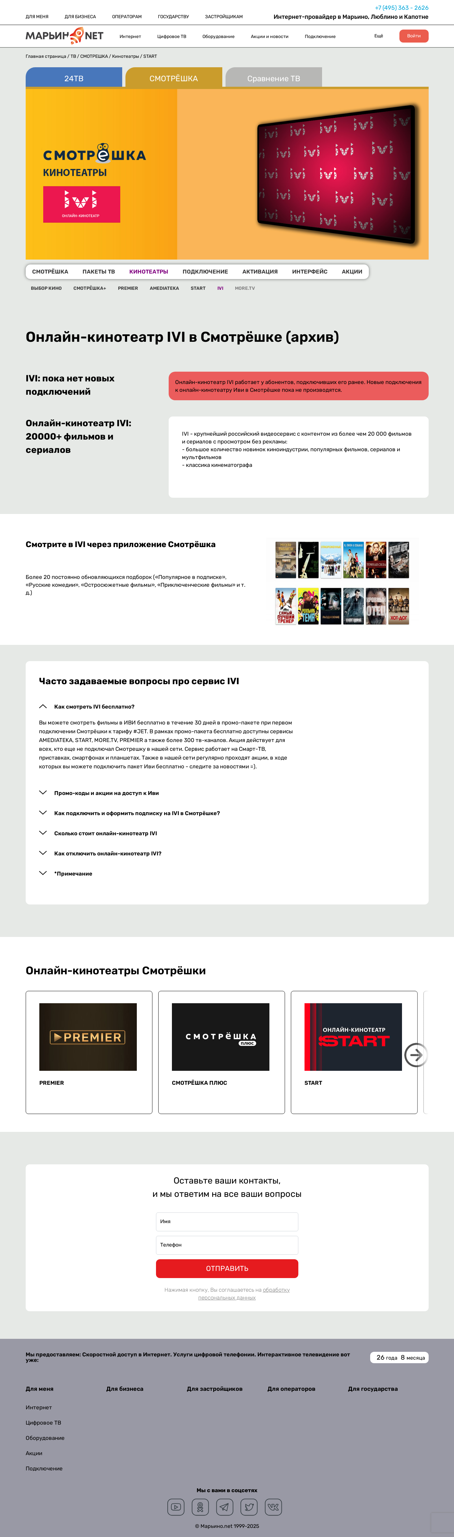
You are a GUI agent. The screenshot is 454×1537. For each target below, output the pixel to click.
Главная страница (46, 56)
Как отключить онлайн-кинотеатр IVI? (108, 853)
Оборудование (218, 36)
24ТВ (74, 78)
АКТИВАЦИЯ (260, 271)
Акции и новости (270, 36)
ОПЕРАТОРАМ (127, 16)
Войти (414, 36)
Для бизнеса (124, 1388)
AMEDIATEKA (164, 288)
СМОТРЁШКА (94, 56)
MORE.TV (245, 288)
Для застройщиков (215, 1388)
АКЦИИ (352, 271)
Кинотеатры (126, 56)
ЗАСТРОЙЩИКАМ (224, 16)
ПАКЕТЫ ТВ (99, 271)
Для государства (373, 1388)
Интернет (130, 36)
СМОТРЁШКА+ (89, 288)
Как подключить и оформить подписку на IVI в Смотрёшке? (137, 813)
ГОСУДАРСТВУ (173, 16)
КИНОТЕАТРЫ (148, 271)
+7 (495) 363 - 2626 (402, 7)
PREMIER (128, 288)
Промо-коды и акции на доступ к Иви (106, 793)
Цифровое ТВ (171, 36)
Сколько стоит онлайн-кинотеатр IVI (105, 833)
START (198, 288)
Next (416, 1055)
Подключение (320, 36)
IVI (220, 288)
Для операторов (291, 1388)
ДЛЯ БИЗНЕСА (80, 16)
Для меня (40, 1388)
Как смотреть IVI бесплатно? (94, 707)
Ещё (378, 36)
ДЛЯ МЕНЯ (37, 16)
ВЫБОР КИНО (46, 288)
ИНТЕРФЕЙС (310, 271)
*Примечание (73, 874)
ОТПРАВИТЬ (227, 1268)
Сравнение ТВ (273, 78)
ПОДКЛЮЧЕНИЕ (205, 271)
